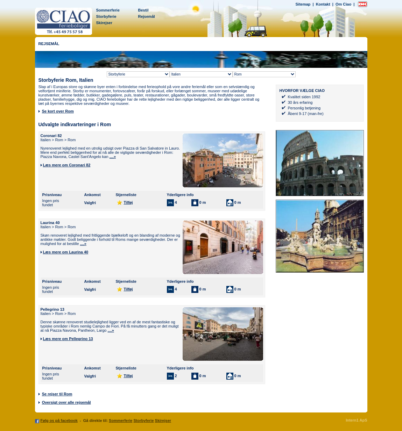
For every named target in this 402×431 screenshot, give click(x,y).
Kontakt (323, 4)
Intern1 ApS (356, 420)
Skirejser (104, 23)
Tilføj (128, 202)
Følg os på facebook (59, 420)
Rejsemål (146, 16)
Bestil (143, 10)
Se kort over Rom (58, 111)
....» (113, 157)
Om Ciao (343, 4)
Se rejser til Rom (57, 394)
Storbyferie (106, 16)
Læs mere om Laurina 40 (66, 252)
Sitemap (303, 4)
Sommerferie (108, 10)
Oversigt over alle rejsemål (66, 402)
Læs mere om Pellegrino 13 (68, 339)
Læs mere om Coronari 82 (67, 165)
